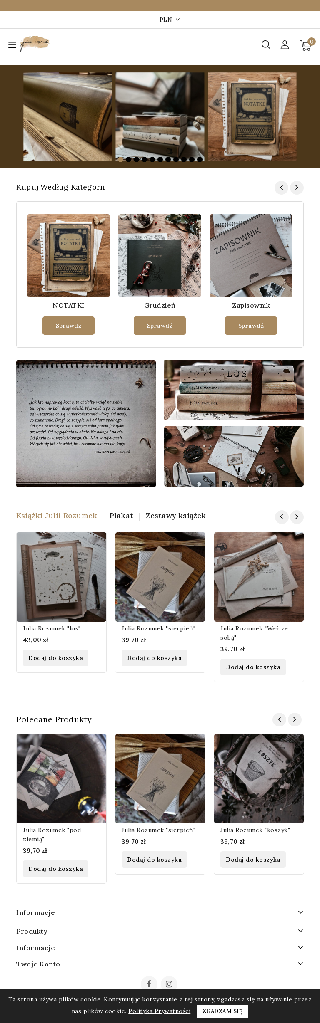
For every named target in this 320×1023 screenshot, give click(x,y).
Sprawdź (69, 325)
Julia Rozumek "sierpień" (158, 628)
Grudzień (160, 305)
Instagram (170, 985)
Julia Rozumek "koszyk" (255, 830)
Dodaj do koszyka (55, 658)
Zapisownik (251, 305)
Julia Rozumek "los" (52, 628)
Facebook (150, 985)
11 (199, 159)
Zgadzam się (222, 1011)
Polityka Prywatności (159, 1011)
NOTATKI (68, 305)
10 (192, 159)
